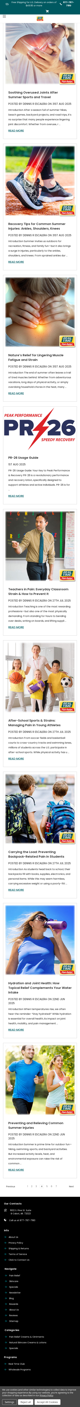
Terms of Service (18, 1254)
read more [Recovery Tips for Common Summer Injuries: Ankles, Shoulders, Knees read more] (16, 262)
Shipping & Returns (19, 1248)
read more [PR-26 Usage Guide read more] (16, 496)
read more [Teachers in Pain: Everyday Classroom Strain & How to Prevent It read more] (16, 627)
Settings (9, 1402)
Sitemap (13, 1321)
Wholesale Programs (20, 1369)
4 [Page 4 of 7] (42, 1186)
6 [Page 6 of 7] (51, 1186)
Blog (11, 1298)
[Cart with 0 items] (47, 11)
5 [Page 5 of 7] (47, 1186)
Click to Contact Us (19, 1259)
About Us (13, 1237)
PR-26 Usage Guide (23, 458)
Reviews (13, 1315)
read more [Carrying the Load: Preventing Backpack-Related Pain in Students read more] (16, 890)
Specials (13, 1287)
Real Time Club (17, 1363)
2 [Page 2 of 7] (31, 1186)
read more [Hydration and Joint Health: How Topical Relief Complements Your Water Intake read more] (16, 1030)
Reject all (26, 1402)
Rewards (13, 1304)
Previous (9, 1186)
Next (73, 1186)
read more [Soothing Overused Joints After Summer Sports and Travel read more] (16, 130)
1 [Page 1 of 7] (27, 1186)
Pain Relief (14, 1275)
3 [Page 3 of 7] (36, 1186)
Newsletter (15, 1292)
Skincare (13, 1281)
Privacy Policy (16, 1242)
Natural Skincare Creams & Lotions (27, 1342)
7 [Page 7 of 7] (56, 1186)
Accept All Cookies (47, 1402)
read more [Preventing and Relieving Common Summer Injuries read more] (16, 1170)
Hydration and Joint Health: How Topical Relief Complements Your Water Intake (40, 988)
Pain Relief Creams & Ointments (26, 1336)
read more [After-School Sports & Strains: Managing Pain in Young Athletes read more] (16, 759)
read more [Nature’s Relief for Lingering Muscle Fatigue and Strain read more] (16, 393)
